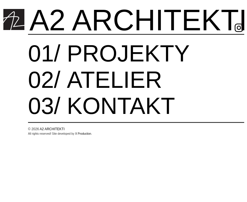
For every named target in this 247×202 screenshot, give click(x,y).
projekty (128, 54)
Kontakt (121, 107)
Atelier (114, 81)
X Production (83, 133)
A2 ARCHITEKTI (52, 129)
